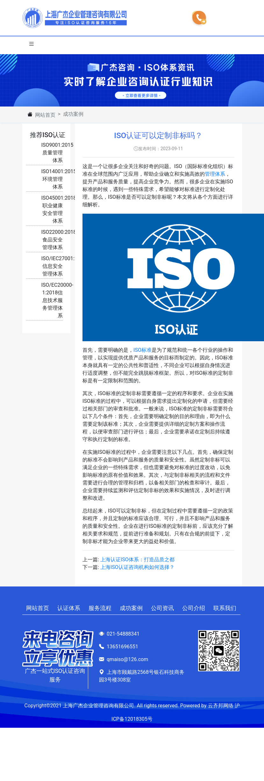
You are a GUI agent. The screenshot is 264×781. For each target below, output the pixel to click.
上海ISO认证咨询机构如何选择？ (137, 567)
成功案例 (131, 608)
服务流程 (100, 608)
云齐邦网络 (220, 706)
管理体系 (215, 174)
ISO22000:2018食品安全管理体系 (58, 239)
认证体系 (68, 608)
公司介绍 (193, 608)
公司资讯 (162, 608)
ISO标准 (142, 350)
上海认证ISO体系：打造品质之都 (137, 559)
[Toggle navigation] (31, 45)
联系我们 (224, 608)
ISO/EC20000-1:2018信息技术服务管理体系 (57, 300)
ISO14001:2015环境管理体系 (58, 179)
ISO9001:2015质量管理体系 (57, 152)
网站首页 (45, 115)
